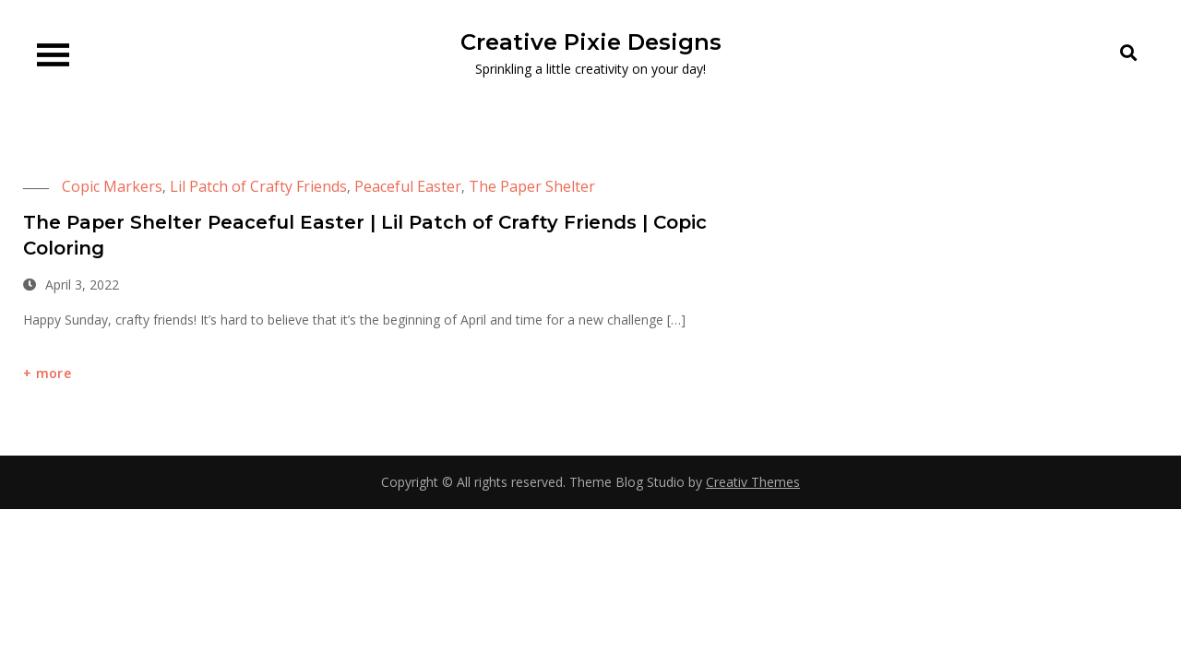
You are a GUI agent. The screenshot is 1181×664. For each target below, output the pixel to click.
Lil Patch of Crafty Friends (258, 186)
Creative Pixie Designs (591, 42)
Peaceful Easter (407, 186)
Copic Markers (112, 186)
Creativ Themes (753, 482)
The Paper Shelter (532, 186)
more (53, 373)
